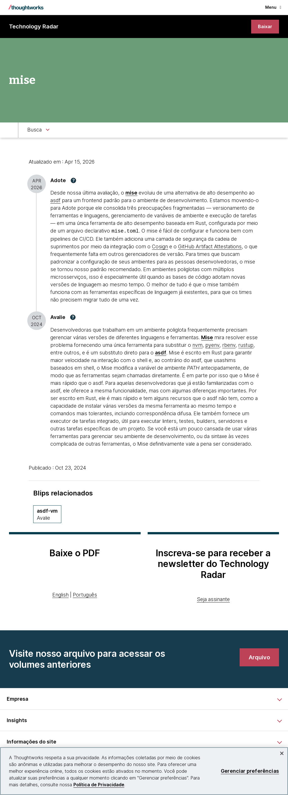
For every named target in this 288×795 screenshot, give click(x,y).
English (60, 595)
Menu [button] (273, 7)
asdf (55, 201)
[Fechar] (282, 753)
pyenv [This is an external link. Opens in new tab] (212, 345)
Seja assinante (213, 599)
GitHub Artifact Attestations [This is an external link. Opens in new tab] (210, 247)
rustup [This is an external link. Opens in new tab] (245, 345)
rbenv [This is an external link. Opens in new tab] (228, 345)
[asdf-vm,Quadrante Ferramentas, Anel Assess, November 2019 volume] (47, 514)
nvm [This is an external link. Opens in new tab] (197, 345)
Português (85, 595)
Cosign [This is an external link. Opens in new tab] (160, 247)
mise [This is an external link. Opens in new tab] (131, 193)
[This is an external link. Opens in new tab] (207, 337)
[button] (73, 181)
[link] (264, 27)
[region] (144, 771)
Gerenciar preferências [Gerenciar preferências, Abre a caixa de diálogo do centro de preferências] (250, 771)
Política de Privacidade (98, 784)
